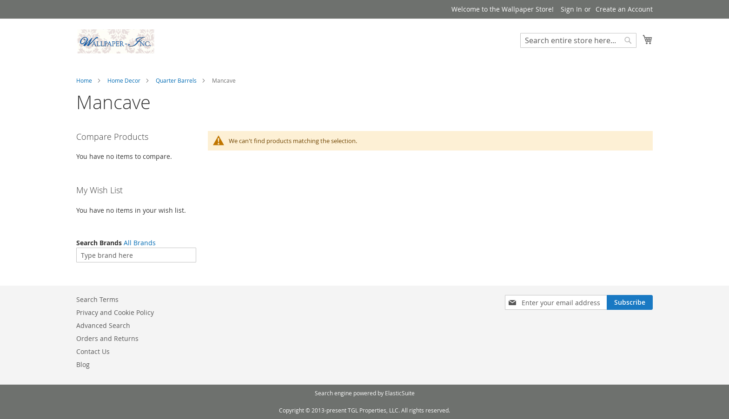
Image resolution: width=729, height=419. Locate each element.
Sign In (571, 9)
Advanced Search (103, 325)
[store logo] (115, 41)
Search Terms (97, 299)
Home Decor (123, 80)
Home (84, 80)
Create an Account (624, 9)
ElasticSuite (400, 393)
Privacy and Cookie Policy (115, 312)
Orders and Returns (107, 338)
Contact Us (93, 351)
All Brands (140, 242)
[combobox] (578, 40)
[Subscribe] (630, 302)
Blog (83, 364)
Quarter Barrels (176, 80)
